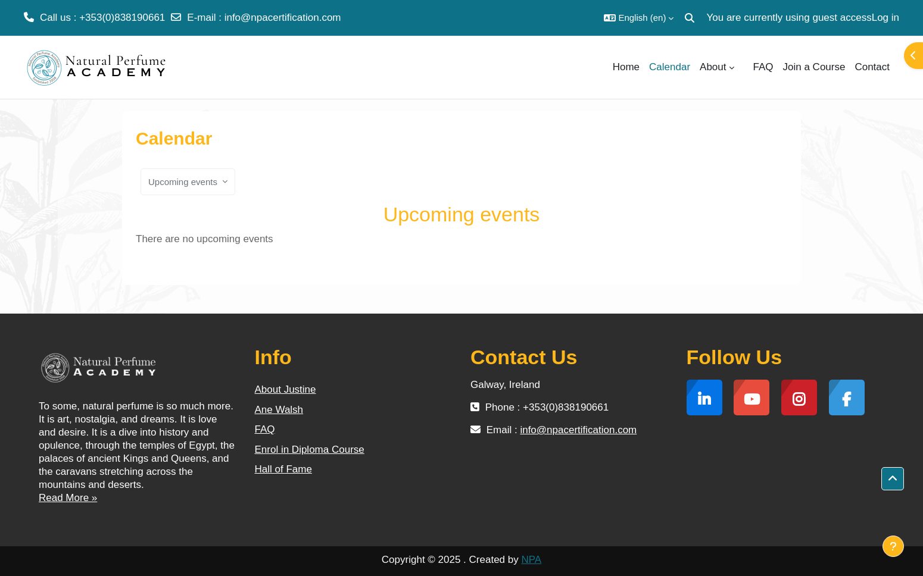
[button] (639, 18)
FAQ (265, 429)
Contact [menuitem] (872, 67)
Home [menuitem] (626, 67)
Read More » (68, 497)
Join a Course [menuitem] (814, 67)
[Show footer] (893, 546)
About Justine (285, 389)
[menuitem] (744, 67)
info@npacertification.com (282, 17)
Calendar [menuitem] (669, 67)
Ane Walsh (279, 409)
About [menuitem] (713, 67)
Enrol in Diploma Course (309, 449)
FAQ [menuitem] (763, 67)
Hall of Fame (283, 469)
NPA (531, 559)
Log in (885, 17)
